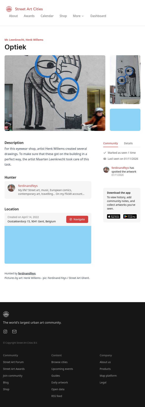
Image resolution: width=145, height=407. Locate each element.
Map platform (108, 375)
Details (128, 143)
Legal (103, 382)
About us (105, 362)
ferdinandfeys (28, 186)
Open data (57, 389)
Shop (6, 389)
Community (110, 143)
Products (105, 369)
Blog (6, 382)
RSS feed (56, 396)
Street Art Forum (13, 362)
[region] (125, 120)
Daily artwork (59, 382)
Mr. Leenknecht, (15, 39)
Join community (12, 375)
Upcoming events (62, 369)
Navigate (77, 219)
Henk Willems (34, 39)
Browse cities (59, 362)
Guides (55, 375)
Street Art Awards (14, 369)
